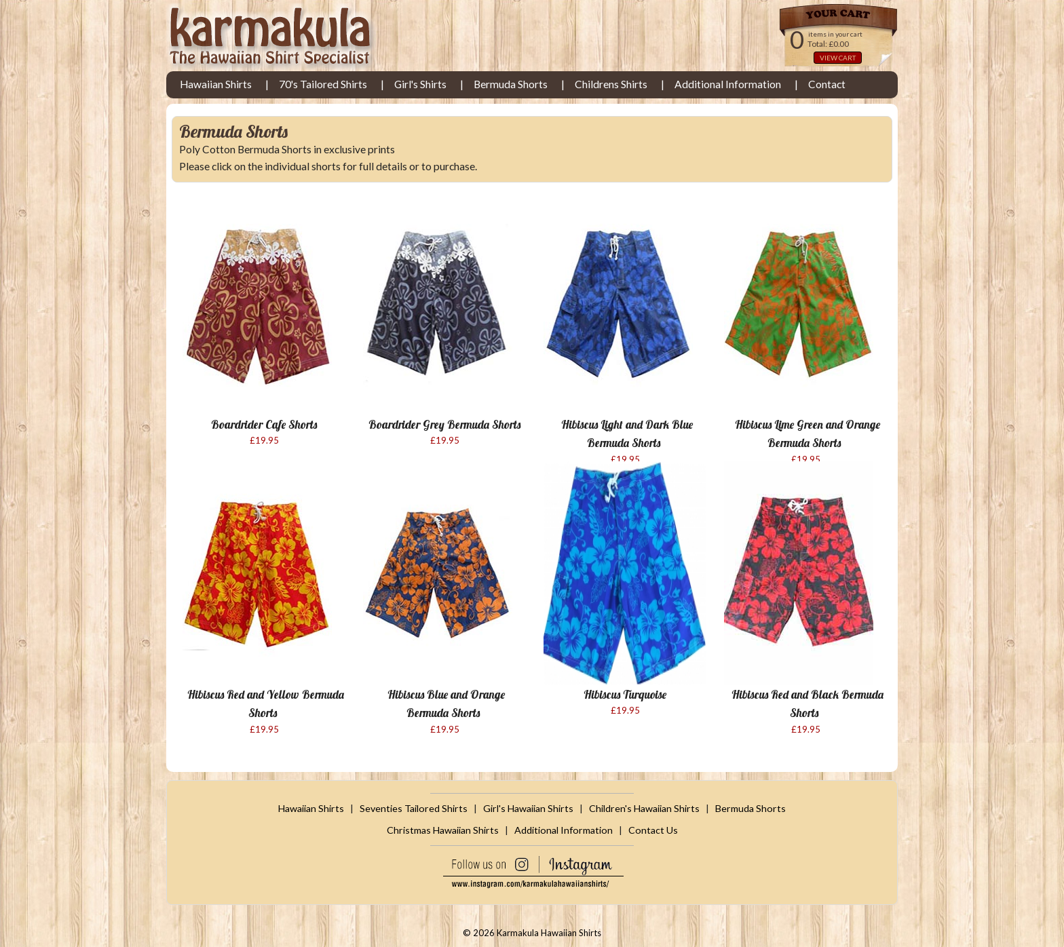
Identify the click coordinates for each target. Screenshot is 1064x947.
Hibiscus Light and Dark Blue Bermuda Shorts (627, 433)
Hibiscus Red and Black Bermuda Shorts (808, 703)
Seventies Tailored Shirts (414, 808)
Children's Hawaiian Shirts (644, 808)
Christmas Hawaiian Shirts (443, 830)
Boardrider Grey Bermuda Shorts (444, 424)
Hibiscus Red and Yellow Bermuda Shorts (265, 703)
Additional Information (727, 84)
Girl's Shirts (420, 84)
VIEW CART (838, 58)
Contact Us (653, 830)
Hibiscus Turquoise (625, 694)
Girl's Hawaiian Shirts (528, 808)
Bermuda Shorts (511, 84)
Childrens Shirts (611, 84)
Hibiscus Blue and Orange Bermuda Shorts (446, 703)
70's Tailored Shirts (323, 84)
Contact (827, 84)
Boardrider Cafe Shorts (264, 424)
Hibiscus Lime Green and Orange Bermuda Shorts (807, 433)
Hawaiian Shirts (216, 84)
